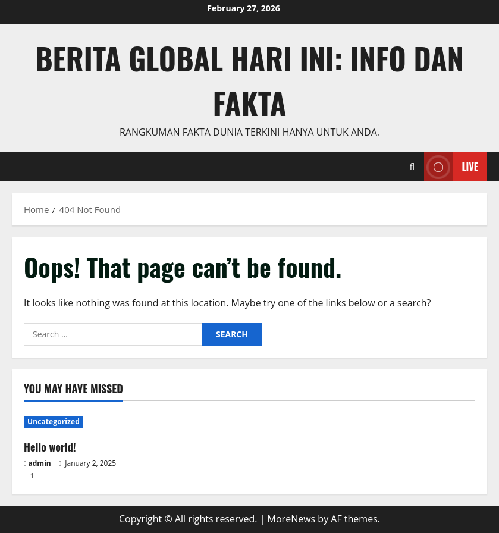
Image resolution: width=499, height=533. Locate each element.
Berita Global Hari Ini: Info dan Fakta (249, 80)
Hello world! (50, 446)
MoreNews (292, 518)
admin (40, 463)
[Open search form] (412, 166)
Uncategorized (53, 421)
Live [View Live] (451, 166)
